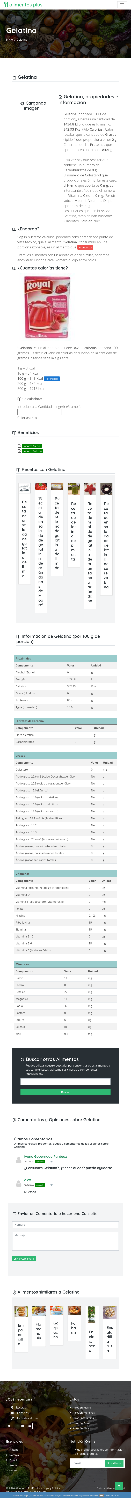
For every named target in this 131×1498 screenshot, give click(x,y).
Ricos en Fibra (81, 1428)
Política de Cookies (35, 1491)
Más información (112, 1495)
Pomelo (13, 1460)
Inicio (9, 39)
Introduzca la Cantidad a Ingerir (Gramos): (49, 406)
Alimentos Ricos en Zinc (81, 221)
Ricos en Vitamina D (84, 1418)
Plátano (13, 1449)
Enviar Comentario (24, 1258)
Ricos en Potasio (82, 1423)
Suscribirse (114, 1463)
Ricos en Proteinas (84, 1412)
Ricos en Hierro (82, 1407)
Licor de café (44, 260)
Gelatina (22, 39)
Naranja (14, 1455)
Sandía (13, 1465)
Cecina (13, 1470)
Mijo (74, 260)
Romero (61, 260)
